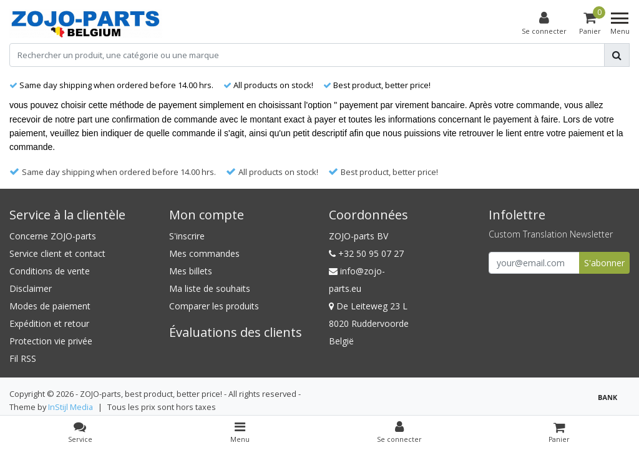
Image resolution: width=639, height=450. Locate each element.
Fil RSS (22, 358)
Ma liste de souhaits (209, 288)
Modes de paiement (49, 306)
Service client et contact (57, 253)
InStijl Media (70, 406)
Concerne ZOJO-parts (52, 236)
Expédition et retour (49, 323)
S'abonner (604, 263)
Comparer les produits (214, 306)
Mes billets (190, 271)
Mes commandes (204, 253)
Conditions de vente (49, 271)
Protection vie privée (50, 341)
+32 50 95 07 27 (366, 253)
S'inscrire (187, 236)
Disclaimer (30, 288)
